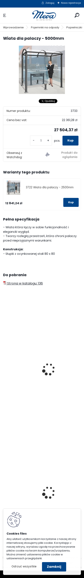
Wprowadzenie (13, 27)
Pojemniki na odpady (45, 27)
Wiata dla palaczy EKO (24, 373)
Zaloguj (49, 2)
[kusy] (41, 140)
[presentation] (5, 364)
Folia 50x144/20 (18, 496)
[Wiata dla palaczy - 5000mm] (42, 69)
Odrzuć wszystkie (23, 566)
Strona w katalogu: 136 (23, 283)
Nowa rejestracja (71, 2)
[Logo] (42, 15)
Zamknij (54, 566)
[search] (77, 15)
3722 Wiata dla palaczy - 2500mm (50, 187)
